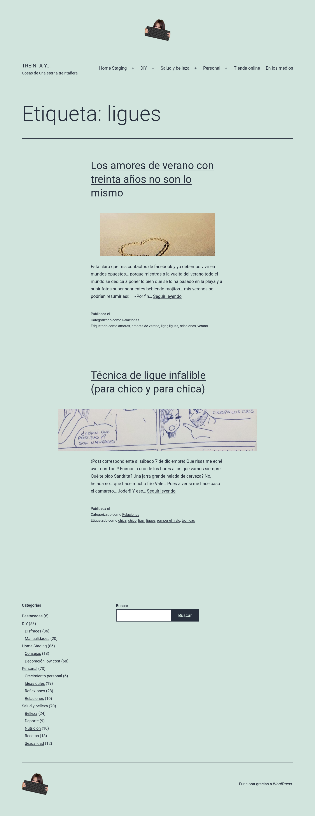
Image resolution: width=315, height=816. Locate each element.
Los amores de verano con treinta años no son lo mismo (152, 179)
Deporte (32, 721)
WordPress (282, 784)
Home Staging (113, 68)
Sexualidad (34, 743)
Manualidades (37, 638)
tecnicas (188, 520)
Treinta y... (36, 66)
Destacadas (32, 616)
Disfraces (33, 631)
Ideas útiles (35, 683)
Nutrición (33, 728)
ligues (173, 326)
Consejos (33, 653)
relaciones (188, 326)
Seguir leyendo (167, 296)
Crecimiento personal (43, 676)
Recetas (32, 735)
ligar (164, 326)
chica (122, 520)
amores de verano (145, 326)
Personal (211, 68)
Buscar (122, 605)
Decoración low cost (42, 661)
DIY (143, 68)
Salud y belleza (175, 68)
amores (124, 326)
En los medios (279, 68)
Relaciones (130, 320)
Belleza (31, 713)
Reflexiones (35, 691)
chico (132, 520)
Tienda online (247, 68)
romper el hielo (168, 520)
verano (203, 326)
